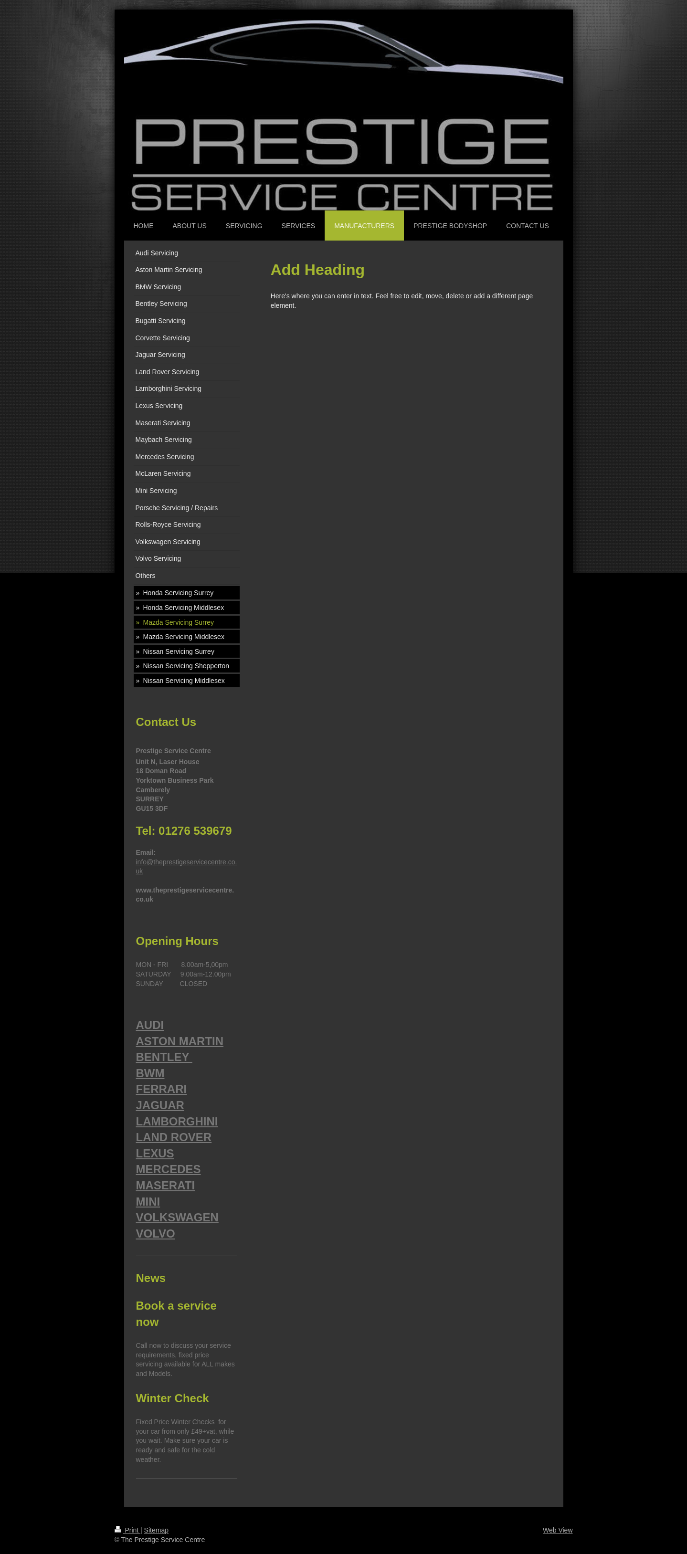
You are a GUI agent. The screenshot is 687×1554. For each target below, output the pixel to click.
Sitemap (156, 1530)
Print (128, 1530)
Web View (558, 1530)
